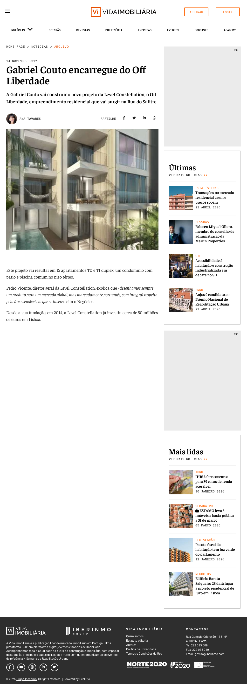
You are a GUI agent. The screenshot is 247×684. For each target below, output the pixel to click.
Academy (230, 30)
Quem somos (135, 636)
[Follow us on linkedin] (43, 667)
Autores (131, 645)
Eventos (173, 30)
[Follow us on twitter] (54, 667)
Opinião (55, 30)
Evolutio (84, 679)
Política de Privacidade (141, 649)
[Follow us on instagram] (32, 667)
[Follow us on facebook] (10, 667)
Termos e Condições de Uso (144, 653)
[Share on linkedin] (144, 119)
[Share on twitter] (134, 119)
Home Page (15, 47)
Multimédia (113, 30)
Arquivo (61, 47)
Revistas (83, 30)
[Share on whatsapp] (154, 119)
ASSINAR (196, 12)
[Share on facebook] (124, 119)
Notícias (39, 47)
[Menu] (8, 11)
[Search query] (36, 12)
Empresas (144, 30)
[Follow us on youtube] (21, 667)
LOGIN (228, 12)
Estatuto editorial (137, 640)
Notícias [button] (22, 31)
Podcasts (201, 30)
